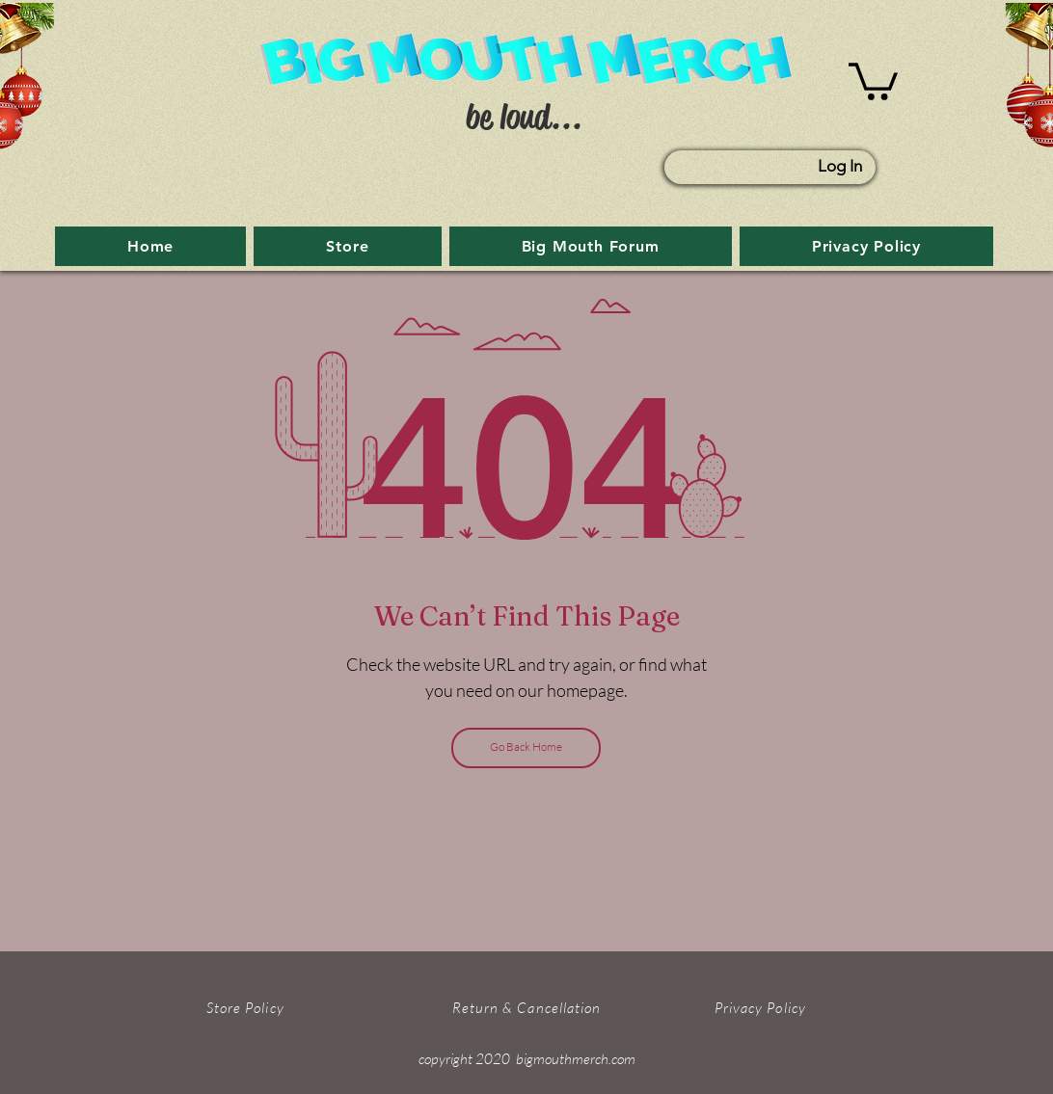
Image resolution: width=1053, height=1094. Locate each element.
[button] (873, 79)
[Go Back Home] (526, 748)
